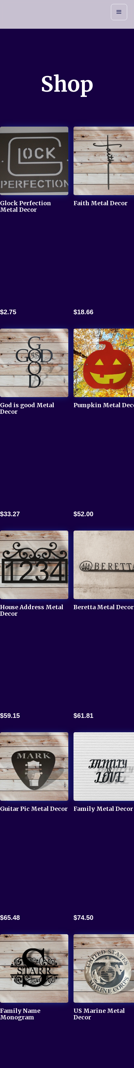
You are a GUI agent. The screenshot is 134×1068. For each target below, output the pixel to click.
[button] (119, 12)
